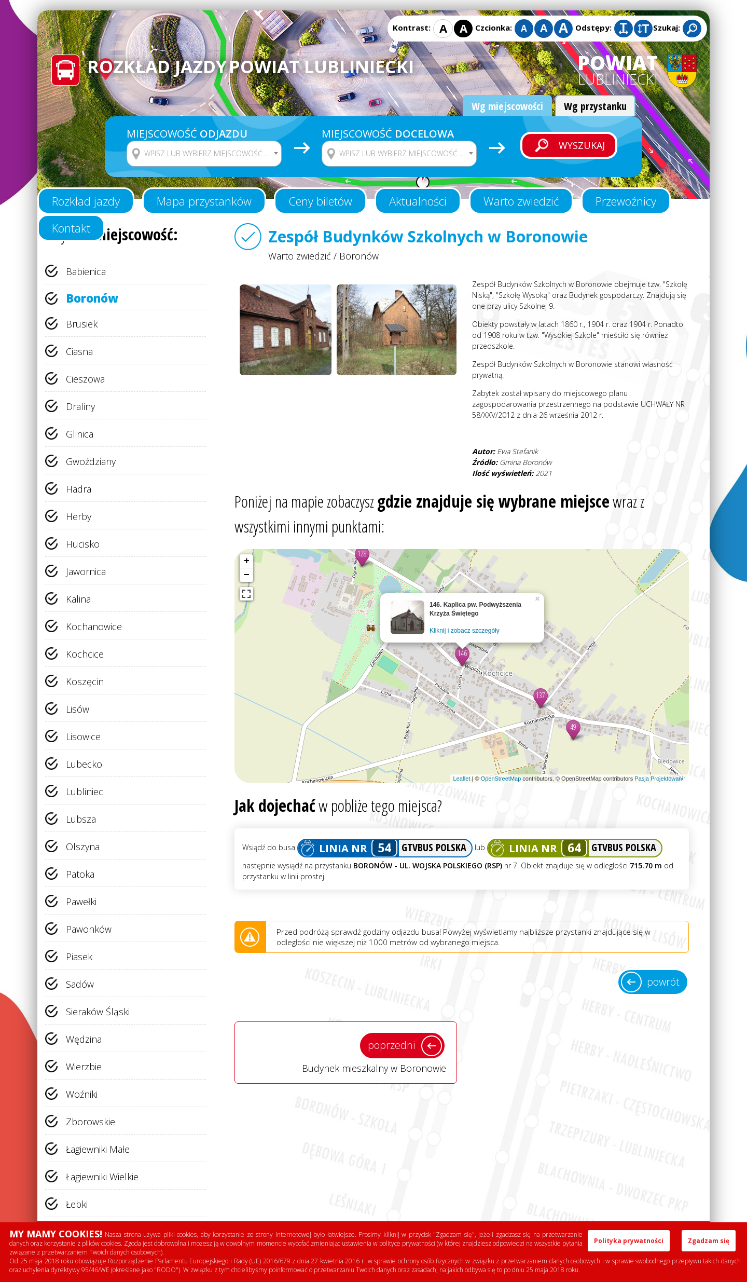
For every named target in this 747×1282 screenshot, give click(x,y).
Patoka (80, 874)
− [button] (247, 575)
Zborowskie (90, 1121)
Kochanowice (94, 626)
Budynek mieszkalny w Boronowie (345, 1052)
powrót (663, 982)
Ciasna (79, 351)
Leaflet (461, 778)
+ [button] (247, 561)
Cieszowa (85, 379)
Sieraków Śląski (98, 1011)
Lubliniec (84, 791)
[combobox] (204, 154)
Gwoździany (91, 461)
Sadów (80, 984)
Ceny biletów (320, 201)
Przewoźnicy (626, 201)
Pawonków (89, 929)
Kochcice (85, 654)
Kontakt (71, 228)
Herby (78, 516)
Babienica (86, 271)
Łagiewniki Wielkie (102, 1176)
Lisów (77, 709)
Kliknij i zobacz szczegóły (465, 630)
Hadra (78, 489)
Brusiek (82, 324)
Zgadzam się (708, 1240)
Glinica (79, 434)
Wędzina (84, 1039)
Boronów (92, 298)
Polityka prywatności (628, 1240)
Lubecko (84, 764)
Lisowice (83, 736)
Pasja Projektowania (660, 778)
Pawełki (81, 901)
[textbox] (210, 153)
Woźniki (82, 1094)
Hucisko (83, 544)
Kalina (78, 599)
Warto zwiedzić (521, 201)
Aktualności (418, 201)
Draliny (80, 406)
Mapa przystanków (204, 201)
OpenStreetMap (501, 778)
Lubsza (81, 819)
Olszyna (83, 846)
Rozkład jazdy (86, 201)
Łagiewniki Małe (98, 1149)
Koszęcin (85, 681)
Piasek (79, 956)
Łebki (77, 1204)
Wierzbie (84, 1066)
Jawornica (86, 571)
